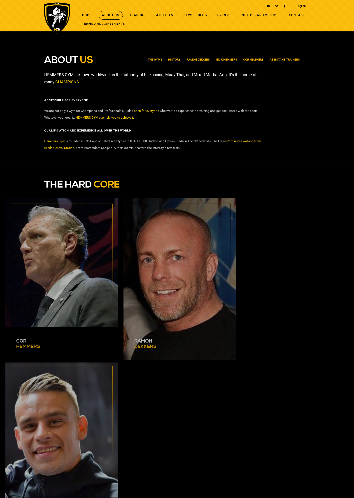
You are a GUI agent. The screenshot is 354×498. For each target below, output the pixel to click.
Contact (297, 15)
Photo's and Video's (260, 15)
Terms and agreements (103, 24)
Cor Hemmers (253, 59)
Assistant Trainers (285, 59)
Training (138, 15)
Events (224, 15)
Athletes (164, 15)
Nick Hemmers (226, 59)
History (174, 59)
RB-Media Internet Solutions (267, 488)
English (301, 6)
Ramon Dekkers (198, 59)
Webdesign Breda (299, 488)
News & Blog (195, 15)
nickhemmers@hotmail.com (68, 424)
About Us (110, 15)
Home (87, 15)
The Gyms (155, 59)
